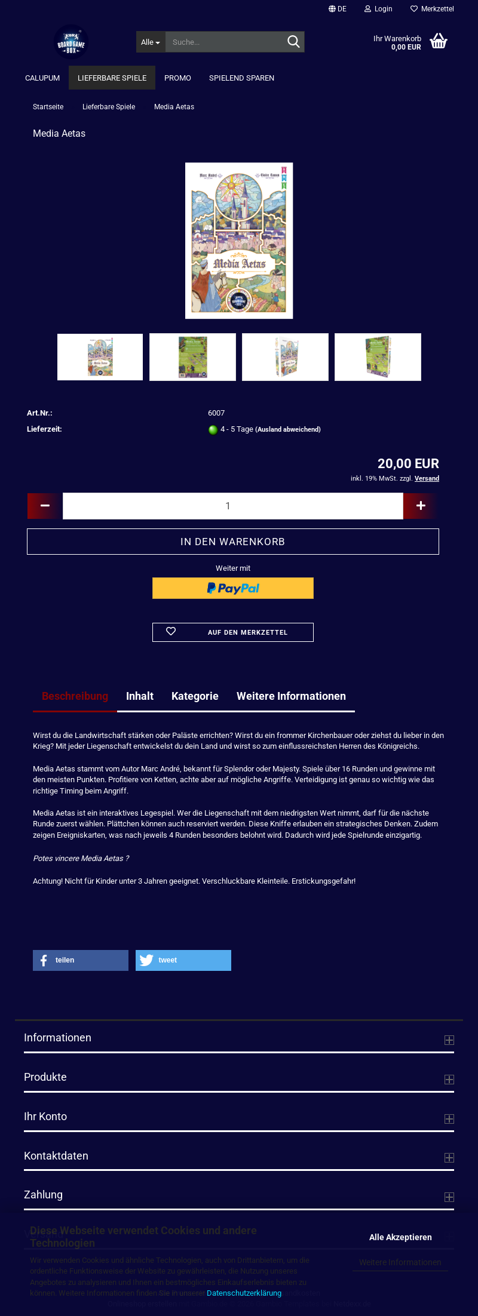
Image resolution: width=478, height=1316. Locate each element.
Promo (177, 77)
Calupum (42, 77)
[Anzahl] (233, 506)
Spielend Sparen (241, 77)
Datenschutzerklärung (244, 1293)
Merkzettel (432, 9)
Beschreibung (75, 696)
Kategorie (195, 696)
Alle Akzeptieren (400, 1237)
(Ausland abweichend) (288, 429)
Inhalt (140, 696)
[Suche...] (150, 42)
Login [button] (378, 9)
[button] (338, 9)
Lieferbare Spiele (112, 77)
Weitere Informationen (400, 1262)
